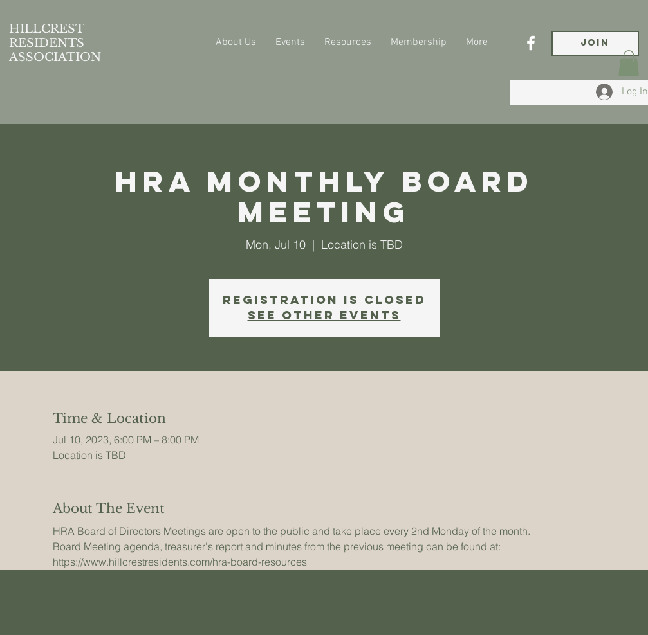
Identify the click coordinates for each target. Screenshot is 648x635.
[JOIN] (595, 43)
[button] (629, 63)
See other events (324, 315)
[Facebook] (531, 43)
